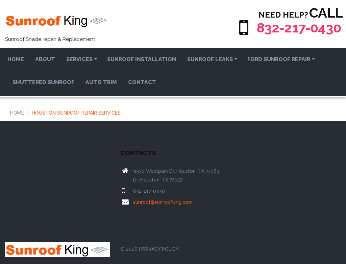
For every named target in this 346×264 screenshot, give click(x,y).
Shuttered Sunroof (43, 82)
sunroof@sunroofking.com (163, 202)
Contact (142, 82)
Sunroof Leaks (210, 59)
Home (15, 59)
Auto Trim (101, 82)
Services (79, 59)
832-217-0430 (298, 27)
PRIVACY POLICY (160, 249)
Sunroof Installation (141, 59)
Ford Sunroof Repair (278, 59)
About (45, 59)
